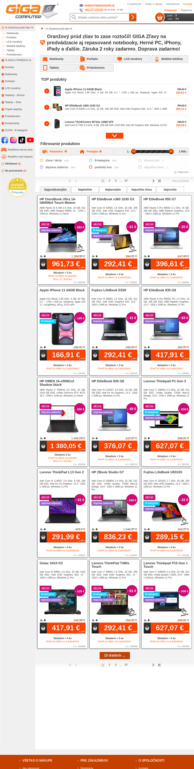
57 (126, 180)
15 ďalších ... (114, 655)
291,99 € (68, 537)
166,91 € (68, 355)
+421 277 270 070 (93, 9)
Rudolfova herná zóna (20, 149)
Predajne (94, 151)
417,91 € (172, 355)
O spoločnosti (134, 4)
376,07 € (120, 446)
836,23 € (120, 537)
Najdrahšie (85, 189)
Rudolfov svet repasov (20, 156)
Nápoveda (183, 172)
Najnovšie (170, 189)
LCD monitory (133, 58)
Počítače (92, 58)
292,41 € (120, 264)
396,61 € (172, 264)
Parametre (58, 151)
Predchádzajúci (75, 181)
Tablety (54, 67)
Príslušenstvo (96, 67)
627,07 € (172, 446)
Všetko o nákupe (153, 4)
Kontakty (187, 4)
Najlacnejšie (113, 189)
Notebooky (57, 58)
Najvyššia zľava (141, 189)
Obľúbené (11, 163)
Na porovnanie (14, 170)
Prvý (70, 181)
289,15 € (172, 537)
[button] (114, 136)
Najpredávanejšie (55, 189)
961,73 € (68, 264)
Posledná (159, 181)
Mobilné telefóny (172, 58)
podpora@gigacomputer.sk (99, 5)
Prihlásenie (170, 10)
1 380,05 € (67, 446)
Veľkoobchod (173, 4)
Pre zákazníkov (94, 760)
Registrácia (186, 10)
